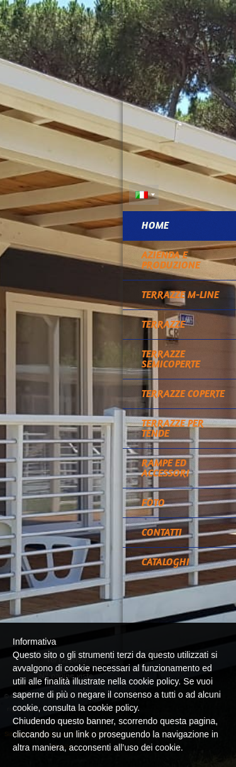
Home (155, 225)
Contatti (162, 532)
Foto (153, 502)
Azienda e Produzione (171, 260)
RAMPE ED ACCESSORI (165, 468)
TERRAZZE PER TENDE (173, 428)
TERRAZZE (163, 324)
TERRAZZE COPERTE (183, 393)
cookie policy (112, 708)
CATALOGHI (165, 561)
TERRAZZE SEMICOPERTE (171, 359)
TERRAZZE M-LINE (180, 294)
